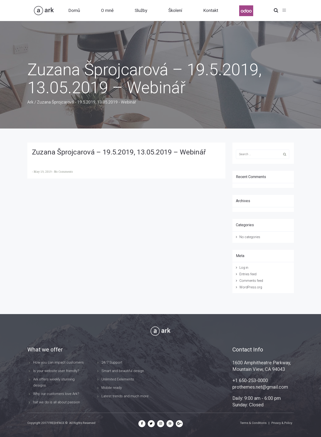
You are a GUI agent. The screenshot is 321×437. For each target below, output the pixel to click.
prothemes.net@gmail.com (260, 387)
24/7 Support (111, 362)
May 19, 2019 (43, 171)
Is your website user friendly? (56, 371)
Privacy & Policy (281, 423)
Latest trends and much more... (126, 396)
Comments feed (251, 281)
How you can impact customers (58, 362)
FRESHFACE (56, 423)
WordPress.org (250, 287)
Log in (243, 267)
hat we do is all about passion (56, 402)
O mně (107, 10)
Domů (74, 10)
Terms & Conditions (253, 423)
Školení (175, 10)
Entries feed (247, 274)
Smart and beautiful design (122, 371)
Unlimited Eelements (117, 379)
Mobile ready (111, 388)
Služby (141, 10)
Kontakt (210, 10)
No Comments (63, 171)
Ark (30, 102)
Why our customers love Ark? (56, 394)
